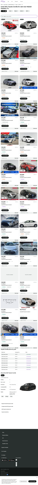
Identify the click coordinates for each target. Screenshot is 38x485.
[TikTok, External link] (16, 460)
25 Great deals (28, 363)
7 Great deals (28, 369)
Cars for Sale (5, 4)
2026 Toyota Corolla (5, 358)
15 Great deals (28, 367)
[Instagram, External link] (16, 464)
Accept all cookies (32, 481)
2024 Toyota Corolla (5, 363)
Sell (11, 1)
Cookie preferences (23, 481)
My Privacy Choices (4, 474)
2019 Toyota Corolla (4, 371)
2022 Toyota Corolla (5, 367)
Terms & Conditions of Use (5, 469)
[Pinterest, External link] (16, 465)
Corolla (19, 4)
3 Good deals (28, 371)
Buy (8, 1)
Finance (21, 1)
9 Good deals (28, 358)
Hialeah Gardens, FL (11, 4)
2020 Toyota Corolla (5, 369)
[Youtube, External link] (16, 463)
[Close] (37, 477)
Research (16, 1)
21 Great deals (28, 365)
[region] (19, 480)
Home (2, 4)
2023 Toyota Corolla (5, 365)
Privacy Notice (3, 471)
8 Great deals (28, 373)
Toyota (16, 4)
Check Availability (5, 41)
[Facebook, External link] (16, 461)
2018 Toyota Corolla (4, 373)
